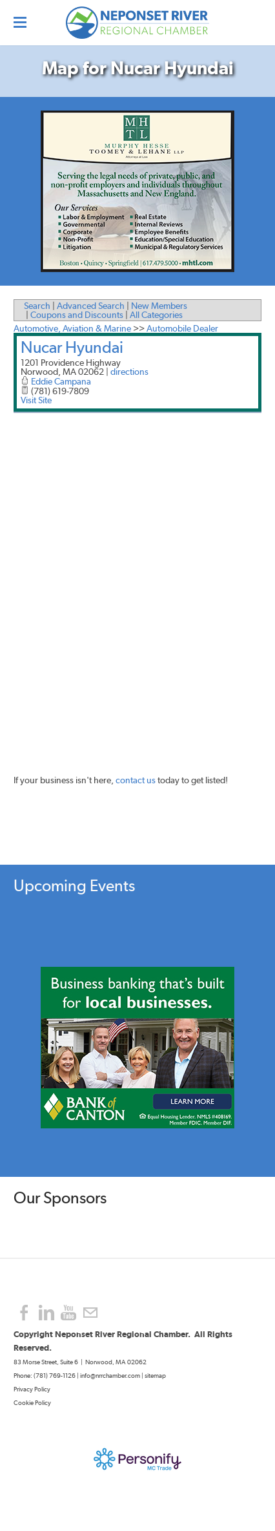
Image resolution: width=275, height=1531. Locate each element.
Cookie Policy (32, 1402)
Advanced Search (91, 306)
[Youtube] (68, 1313)
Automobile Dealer (182, 328)
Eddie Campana (61, 381)
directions (129, 371)
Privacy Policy (33, 1389)
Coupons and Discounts (76, 315)
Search (37, 306)
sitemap (155, 1375)
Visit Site (36, 400)
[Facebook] (24, 1313)
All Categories (156, 315)
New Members (159, 306)
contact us (136, 780)
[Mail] (90, 1313)
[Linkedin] (46, 1313)
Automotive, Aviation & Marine (72, 328)
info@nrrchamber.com (110, 1375)
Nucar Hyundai (72, 347)
